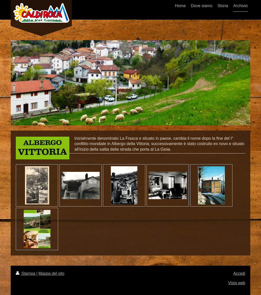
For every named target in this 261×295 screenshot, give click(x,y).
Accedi (239, 273)
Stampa (26, 273)
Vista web (236, 283)
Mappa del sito (51, 273)
